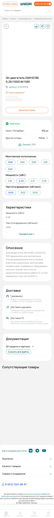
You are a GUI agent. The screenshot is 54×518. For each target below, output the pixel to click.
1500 (23, 192)
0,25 (21, 180)
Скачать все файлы (18, 351)
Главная (5, 18)
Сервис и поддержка (13, 473)
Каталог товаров (11, 466)
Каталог (13, 18)
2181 (45, 162)
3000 (35, 192)
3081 (10, 169)
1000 (11, 192)
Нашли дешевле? (15, 92)
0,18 (10, 180)
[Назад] (6, 26)
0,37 (33, 180)
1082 (22, 162)
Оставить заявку (10, 4)
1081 (10, 162)
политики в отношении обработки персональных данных (25, 495)
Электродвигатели (25, 18)
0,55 (44, 180)
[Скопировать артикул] (17, 87)
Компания (7, 458)
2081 (34, 162)
